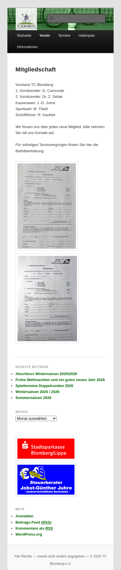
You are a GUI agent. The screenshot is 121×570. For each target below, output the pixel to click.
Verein (45, 36)
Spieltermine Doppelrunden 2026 (44, 386)
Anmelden (24, 516)
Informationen (27, 47)
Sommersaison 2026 (33, 398)
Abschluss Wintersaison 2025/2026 (46, 374)
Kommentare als (34, 528)
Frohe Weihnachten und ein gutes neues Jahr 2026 (60, 380)
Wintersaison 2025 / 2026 (37, 392)
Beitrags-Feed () (33, 522)
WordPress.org (28, 534)
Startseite (24, 36)
